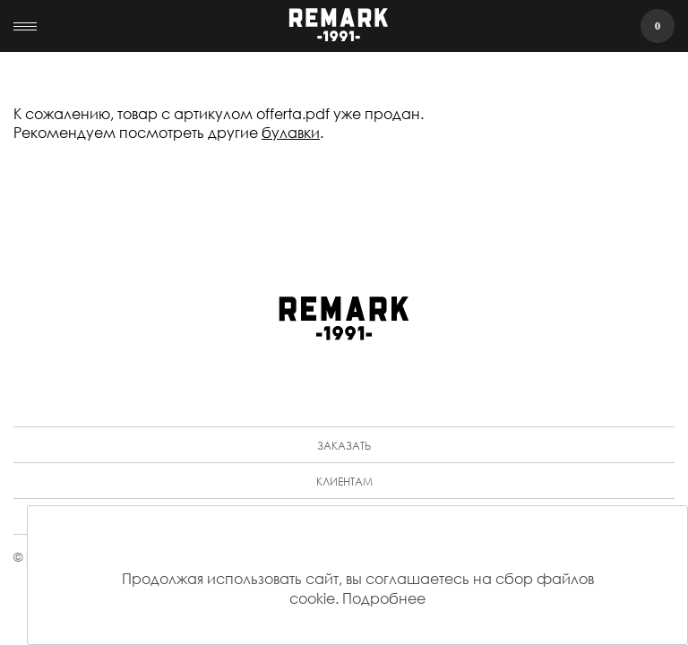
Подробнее (384, 598)
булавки (291, 132)
